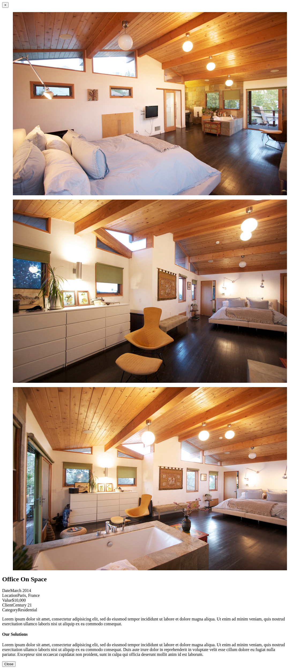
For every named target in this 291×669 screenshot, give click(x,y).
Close (8, 664)
